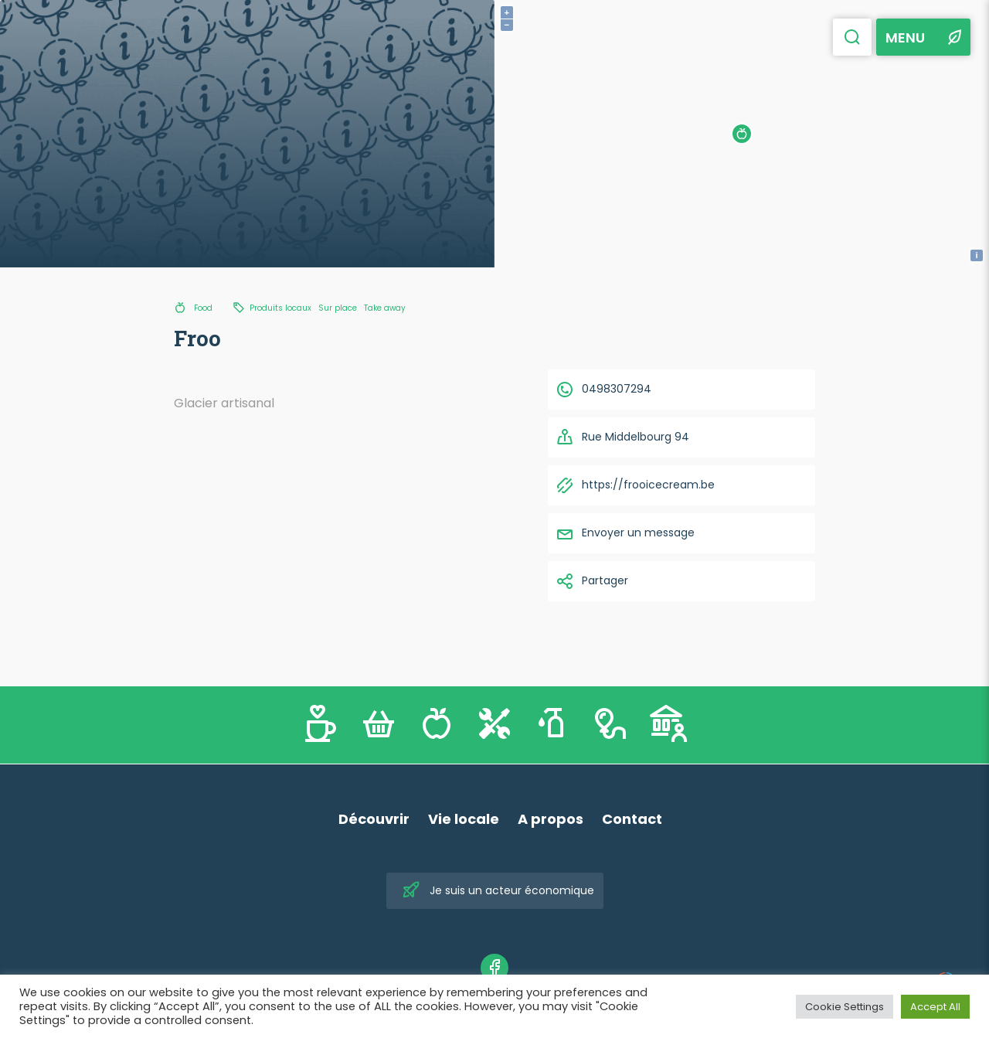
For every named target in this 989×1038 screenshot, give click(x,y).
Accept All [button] (935, 1006)
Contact (632, 819)
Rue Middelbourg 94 (622, 437)
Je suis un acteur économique (498, 890)
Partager (592, 581)
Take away (385, 308)
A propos (550, 819)
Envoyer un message (625, 533)
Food (203, 308)
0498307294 (603, 389)
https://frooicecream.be (635, 485)
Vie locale (463, 819)
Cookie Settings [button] (844, 1006)
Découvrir (374, 819)
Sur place (337, 308)
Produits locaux (280, 308)
